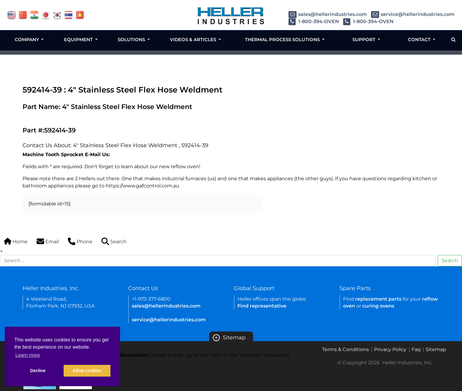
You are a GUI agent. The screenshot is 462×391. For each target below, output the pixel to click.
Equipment (79, 39)
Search (450, 260)
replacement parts (378, 299)
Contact (420, 39)
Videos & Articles (193, 39)
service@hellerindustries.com (412, 14)
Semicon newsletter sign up (224, 369)
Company (27, 39)
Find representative (261, 306)
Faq (416, 349)
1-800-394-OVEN (313, 21)
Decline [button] (38, 370)
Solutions (132, 39)
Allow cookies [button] (87, 370)
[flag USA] (12, 14)
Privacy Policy (390, 349)
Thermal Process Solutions (283, 39)
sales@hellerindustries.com (327, 14)
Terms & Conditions (345, 349)
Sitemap (229, 337)
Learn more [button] (27, 355)
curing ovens (378, 306)
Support (364, 39)
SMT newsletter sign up (152, 369)
